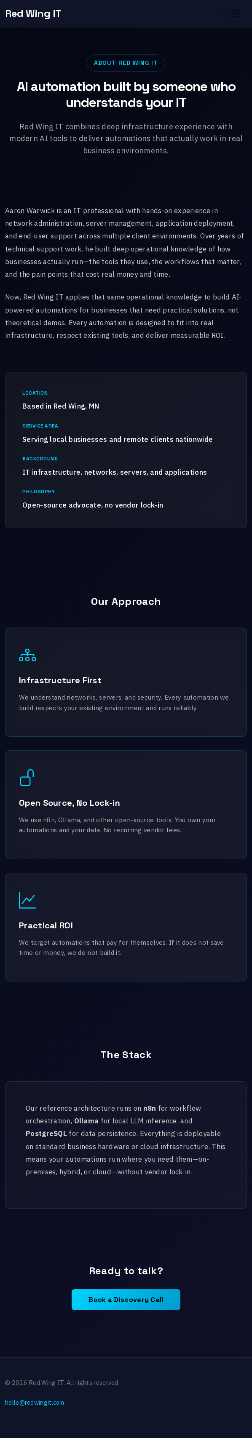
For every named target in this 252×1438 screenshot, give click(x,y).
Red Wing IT (33, 13)
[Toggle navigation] (235, 13)
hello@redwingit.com (34, 1402)
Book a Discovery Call (125, 1299)
